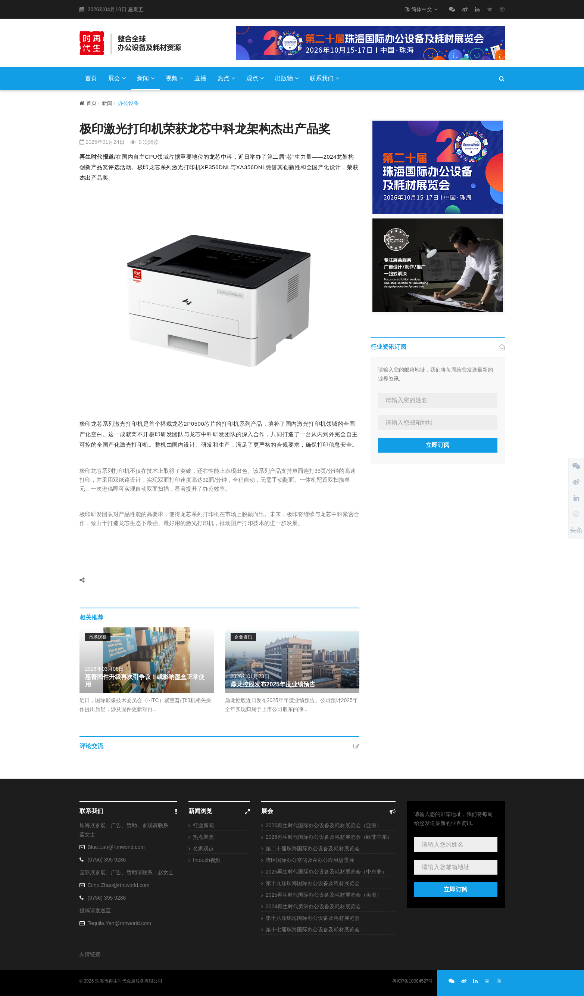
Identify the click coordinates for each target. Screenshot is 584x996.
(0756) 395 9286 (107, 860)
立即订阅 (438, 445)
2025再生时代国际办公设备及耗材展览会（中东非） (326, 872)
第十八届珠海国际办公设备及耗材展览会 (313, 918)
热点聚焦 (203, 837)
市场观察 (98, 637)
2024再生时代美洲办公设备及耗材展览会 (313, 906)
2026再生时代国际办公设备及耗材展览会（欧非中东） (329, 837)
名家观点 (203, 848)
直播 (200, 78)
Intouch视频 (207, 860)
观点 (255, 78)
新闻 (145, 78)
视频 (174, 78)
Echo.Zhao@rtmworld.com (119, 885)
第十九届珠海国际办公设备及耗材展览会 (313, 883)
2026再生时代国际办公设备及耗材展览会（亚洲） (324, 825)
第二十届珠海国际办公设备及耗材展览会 (313, 848)
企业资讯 (243, 637)
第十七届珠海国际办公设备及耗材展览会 (313, 930)
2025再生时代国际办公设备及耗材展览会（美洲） (324, 895)
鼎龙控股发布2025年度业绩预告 (273, 684)
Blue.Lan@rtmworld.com (116, 847)
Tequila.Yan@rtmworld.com (119, 923)
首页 (91, 78)
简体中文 (421, 9)
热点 (226, 78)
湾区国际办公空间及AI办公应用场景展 (310, 860)
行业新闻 (203, 825)
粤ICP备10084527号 (412, 981)
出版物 (287, 78)
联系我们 (324, 78)
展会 (117, 78)
